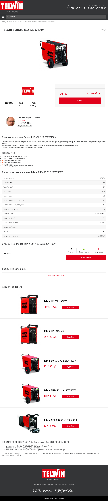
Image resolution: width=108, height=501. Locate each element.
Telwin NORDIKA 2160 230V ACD (60, 420)
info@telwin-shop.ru (25, 125)
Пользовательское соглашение (54, 498)
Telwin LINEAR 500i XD (55, 301)
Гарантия (58, 485)
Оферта (64, 485)
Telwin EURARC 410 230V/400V (60, 390)
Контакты (72, 485)
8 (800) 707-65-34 (97, 7)
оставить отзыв (86, 257)
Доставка (51, 485)
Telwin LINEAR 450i (54, 331)
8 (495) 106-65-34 (76, 7)
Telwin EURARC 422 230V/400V (60, 360)
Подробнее (70, 307)
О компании (37, 485)
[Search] (56, 17)
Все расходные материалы (54, 275)
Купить (80, 101)
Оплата (44, 485)
